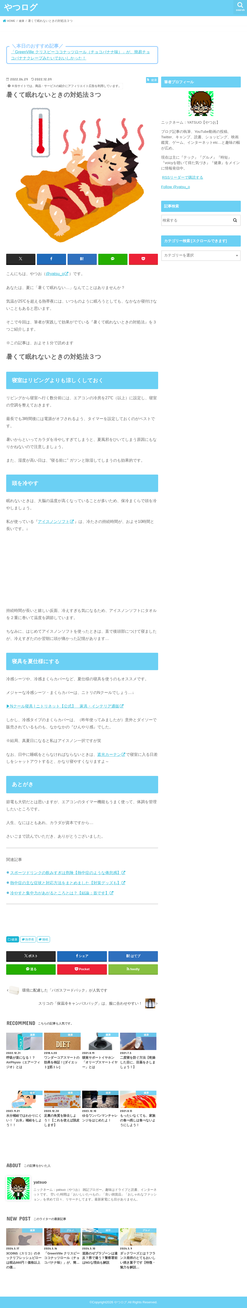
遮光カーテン (109, 754)
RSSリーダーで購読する (182, 177)
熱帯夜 (29, 939)
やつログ (21, 7)
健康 (14, 939)
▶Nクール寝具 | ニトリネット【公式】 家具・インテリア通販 (62, 706)
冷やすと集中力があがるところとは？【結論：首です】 (59, 893)
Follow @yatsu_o (175, 187)
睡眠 (45, 939)
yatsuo (40, 1182)
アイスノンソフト (54, 521)
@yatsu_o (55, 273)
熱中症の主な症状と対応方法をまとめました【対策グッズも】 (65, 882)
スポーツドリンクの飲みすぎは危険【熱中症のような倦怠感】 (65, 872)
